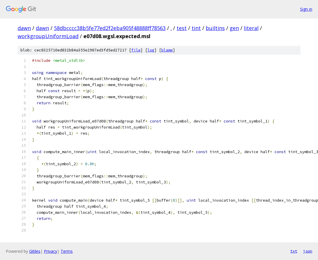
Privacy (50, 251)
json (307, 251)
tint (196, 28)
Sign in (306, 9)
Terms (67, 251)
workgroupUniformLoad (48, 36)
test (182, 28)
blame (167, 50)
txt (293, 251)
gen (234, 28)
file (136, 50)
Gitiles (34, 251)
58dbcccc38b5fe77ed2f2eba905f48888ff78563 (110, 28)
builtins (215, 28)
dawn (24, 28)
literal (251, 28)
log (150, 50)
